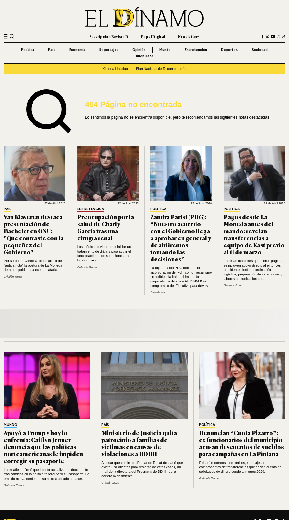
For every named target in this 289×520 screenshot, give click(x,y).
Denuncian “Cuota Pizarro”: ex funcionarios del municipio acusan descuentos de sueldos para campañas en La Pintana (241, 443)
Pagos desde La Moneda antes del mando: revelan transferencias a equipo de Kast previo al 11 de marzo (254, 234)
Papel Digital (153, 36)
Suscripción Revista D (108, 36)
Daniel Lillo (157, 292)
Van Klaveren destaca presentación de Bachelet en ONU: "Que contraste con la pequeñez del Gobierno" (33, 234)
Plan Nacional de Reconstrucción (161, 68)
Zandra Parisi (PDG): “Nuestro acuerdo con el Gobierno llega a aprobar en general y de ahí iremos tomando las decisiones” (180, 237)
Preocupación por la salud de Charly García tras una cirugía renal (105, 227)
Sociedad (260, 50)
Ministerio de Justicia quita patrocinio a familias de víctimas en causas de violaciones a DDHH (139, 443)
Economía (77, 50)
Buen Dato (144, 56)
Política (27, 50)
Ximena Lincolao (115, 68)
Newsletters (189, 36)
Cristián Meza (13, 276)
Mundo (165, 50)
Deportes (229, 50)
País (51, 50)
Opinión (138, 50)
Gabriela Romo (87, 267)
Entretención (196, 50)
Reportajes (108, 50)
